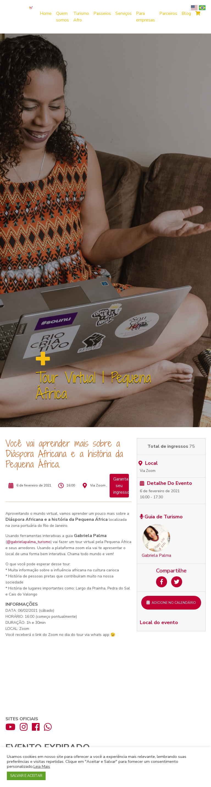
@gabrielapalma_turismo (29, 541)
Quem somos (62, 16)
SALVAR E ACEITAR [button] (26, 775)
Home (46, 13)
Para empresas (145, 16)
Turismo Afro (81, 16)
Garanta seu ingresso (121, 485)
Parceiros (168, 13)
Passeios (102, 13)
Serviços (123, 13)
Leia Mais (42, 766)
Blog (186, 13)
